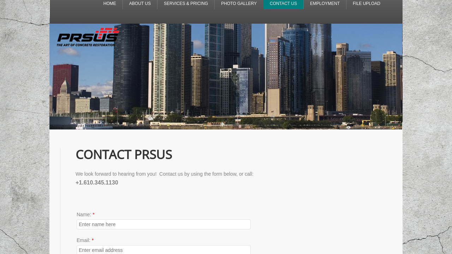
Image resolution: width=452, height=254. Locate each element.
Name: (86, 214)
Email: (85, 240)
